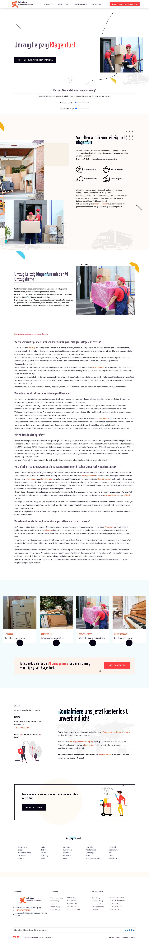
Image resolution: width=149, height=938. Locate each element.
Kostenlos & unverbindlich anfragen (35, 59)
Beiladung (48, 530)
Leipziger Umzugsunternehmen (23, 334)
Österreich (38, 334)
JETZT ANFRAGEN (34, 807)
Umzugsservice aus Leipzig (81, 741)
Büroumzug (31, 479)
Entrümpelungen (111, 495)
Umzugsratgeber (81, 4)
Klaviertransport (104, 479)
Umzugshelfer (98, 367)
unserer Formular (101, 204)
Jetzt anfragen (117, 665)
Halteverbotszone (85, 634)
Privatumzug (46, 479)
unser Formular (104, 754)
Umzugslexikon (96, 4)
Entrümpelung (46, 634)
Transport (109, 527)
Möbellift (127, 495)
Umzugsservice (64, 4)
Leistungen (49, 4)
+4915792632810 (21, 728)
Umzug (32, 348)
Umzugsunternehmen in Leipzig (116, 732)
